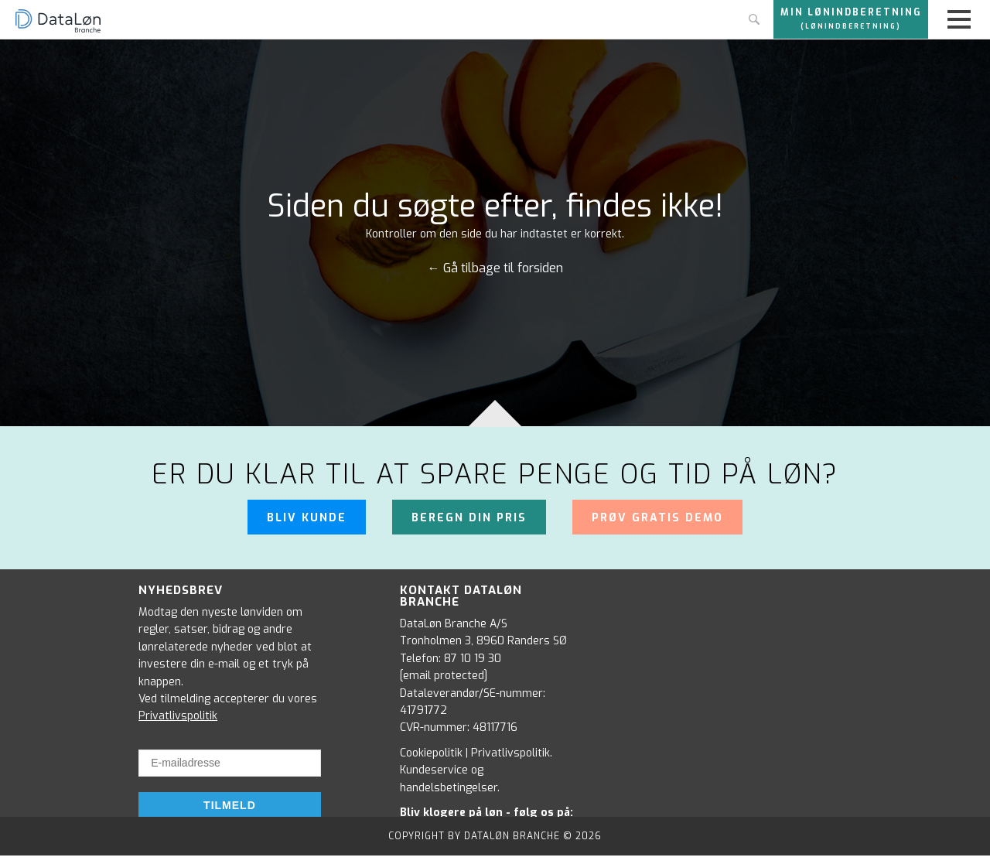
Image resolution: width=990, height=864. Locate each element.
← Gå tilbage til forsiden (495, 268)
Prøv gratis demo (657, 518)
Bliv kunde (306, 518)
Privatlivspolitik (177, 716)
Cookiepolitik (431, 753)
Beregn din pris (469, 518)
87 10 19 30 (472, 658)
